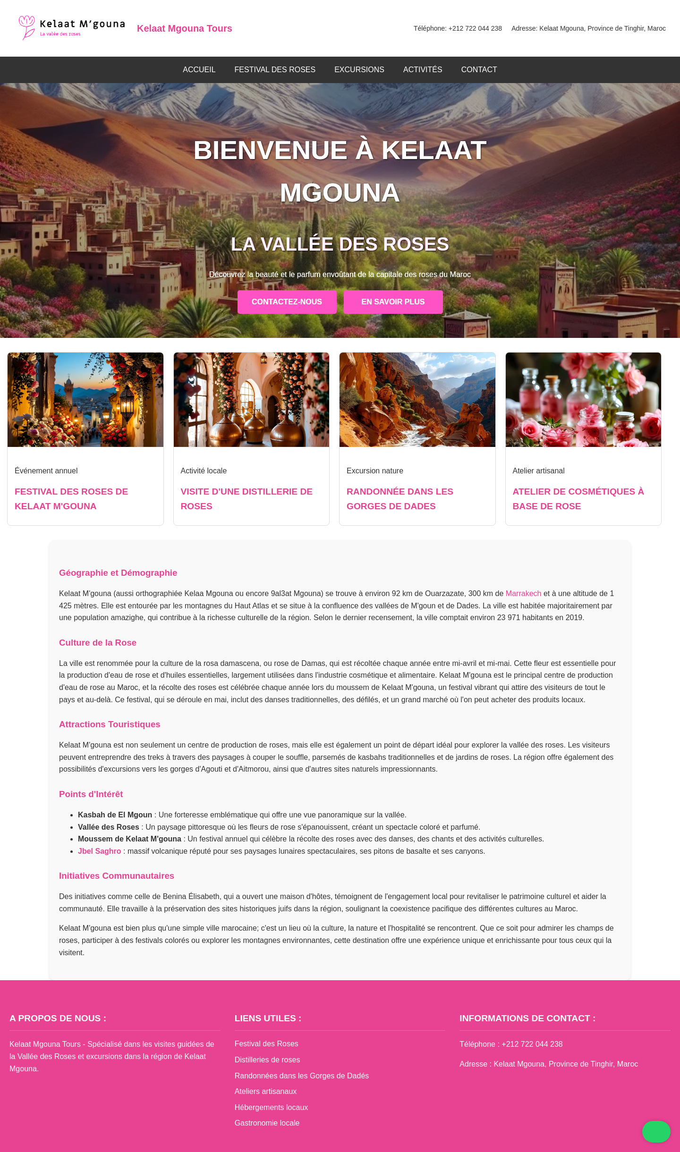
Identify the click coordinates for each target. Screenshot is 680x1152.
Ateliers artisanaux (266, 1091)
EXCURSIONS (359, 70)
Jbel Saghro (99, 851)
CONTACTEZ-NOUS (287, 302)
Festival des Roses (266, 1044)
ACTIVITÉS (422, 70)
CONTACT (479, 70)
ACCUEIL (199, 70)
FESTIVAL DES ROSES (275, 70)
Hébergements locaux (271, 1107)
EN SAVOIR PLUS (393, 302)
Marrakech (524, 593)
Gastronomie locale (267, 1123)
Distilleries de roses (267, 1060)
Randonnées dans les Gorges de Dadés (302, 1076)
